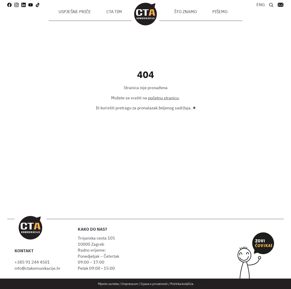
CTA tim (114, 11)
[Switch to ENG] (260, 4)
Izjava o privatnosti (154, 284)
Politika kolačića (181, 284)
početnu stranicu (163, 97)
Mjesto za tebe (108, 284)
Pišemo (220, 11)
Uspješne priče (75, 11)
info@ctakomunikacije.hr (37, 268)
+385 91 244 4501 (33, 262)
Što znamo (185, 11)
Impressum (129, 284)
